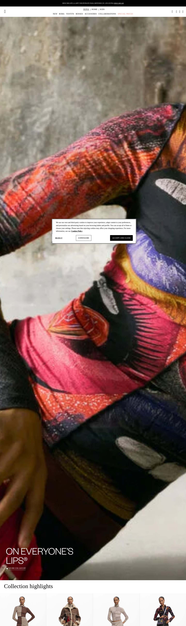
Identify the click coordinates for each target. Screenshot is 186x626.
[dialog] (94, 231)
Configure (83, 238)
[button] (86, 9)
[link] (172, 11)
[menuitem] (86, 11)
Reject (58, 238)
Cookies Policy (77, 231)
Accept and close (121, 238)
